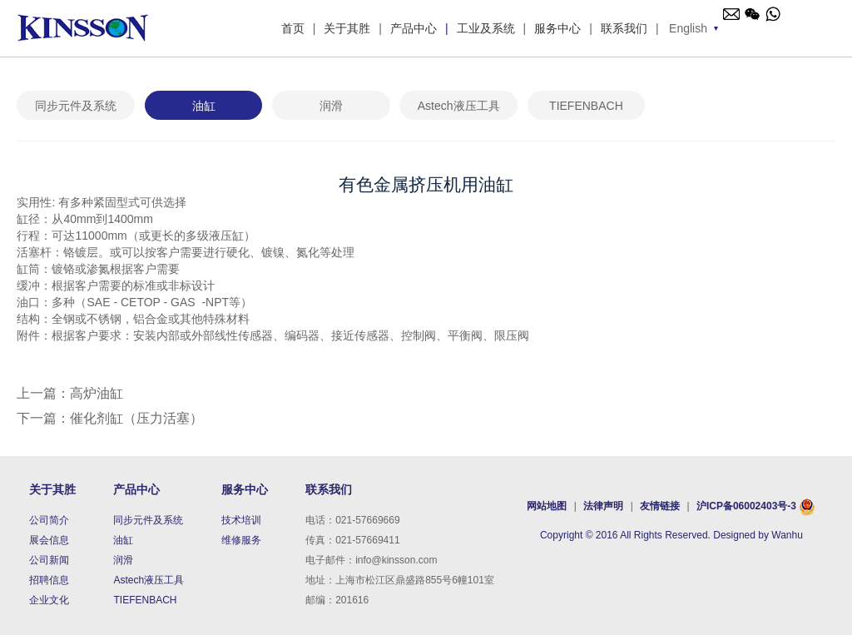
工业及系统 (486, 28)
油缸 (203, 105)
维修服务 (241, 540)
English (688, 28)
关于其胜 (347, 28)
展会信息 (49, 540)
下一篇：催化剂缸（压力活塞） (110, 418)
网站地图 (548, 506)
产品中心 (413, 28)
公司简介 (49, 520)
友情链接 (661, 506)
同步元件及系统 (75, 105)
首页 (293, 28)
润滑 (331, 105)
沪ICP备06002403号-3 (746, 506)
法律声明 (603, 506)
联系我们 (624, 28)
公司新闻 (49, 560)
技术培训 (241, 520)
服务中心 (557, 28)
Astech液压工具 (459, 105)
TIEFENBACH (586, 105)
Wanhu (787, 535)
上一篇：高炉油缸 (70, 393)
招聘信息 (49, 580)
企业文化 (49, 600)
